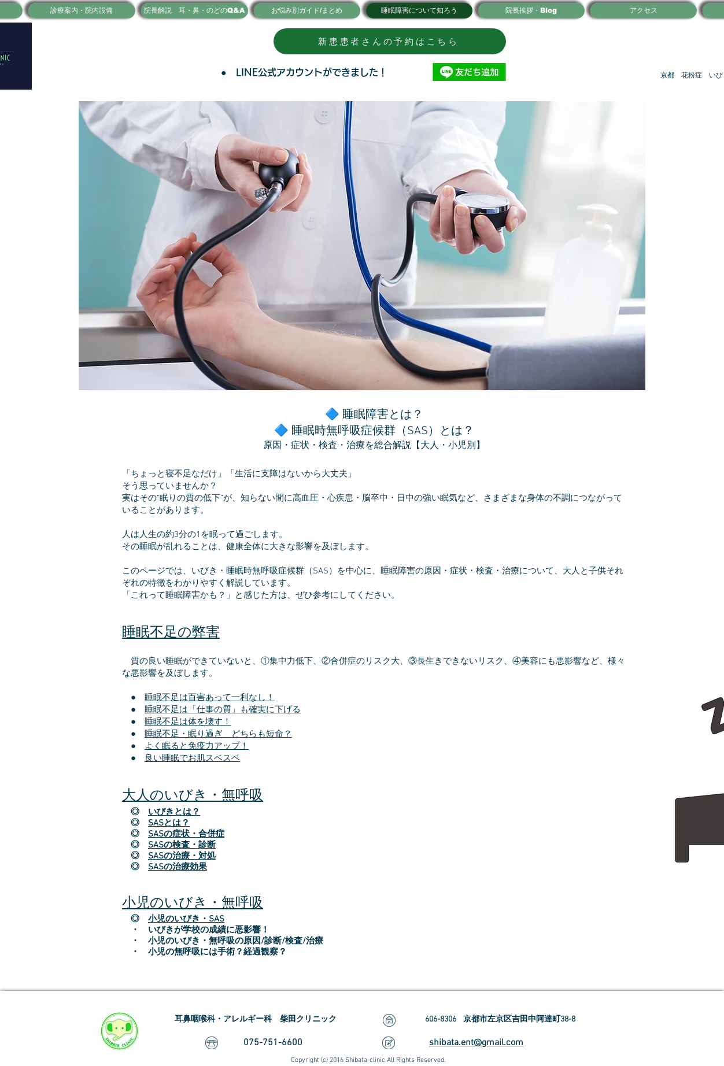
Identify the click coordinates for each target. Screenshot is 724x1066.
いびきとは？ (174, 812)
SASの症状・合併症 (186, 834)
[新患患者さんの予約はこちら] (390, 41)
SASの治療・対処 (182, 856)
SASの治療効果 (177, 867)
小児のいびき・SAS (186, 919)
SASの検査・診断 (182, 845)
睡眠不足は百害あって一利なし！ (210, 698)
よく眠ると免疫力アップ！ (197, 746)
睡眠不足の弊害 (171, 633)
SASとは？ (169, 823)
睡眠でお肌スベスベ (201, 758)
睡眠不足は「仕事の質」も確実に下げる (223, 710)
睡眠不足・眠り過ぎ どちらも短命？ (218, 734)
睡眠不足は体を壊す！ (188, 722)
